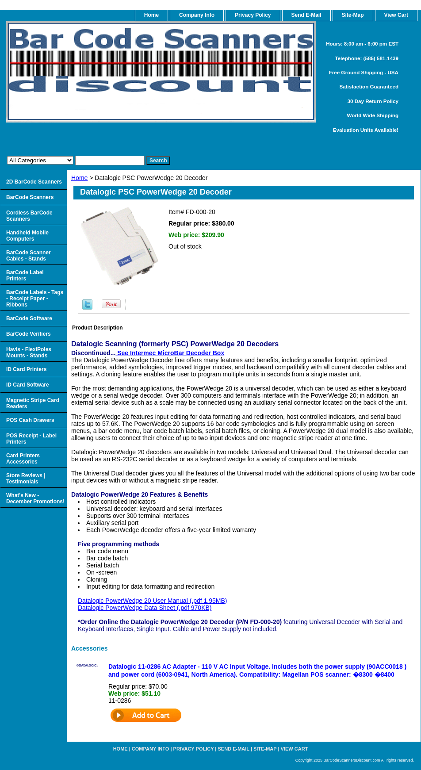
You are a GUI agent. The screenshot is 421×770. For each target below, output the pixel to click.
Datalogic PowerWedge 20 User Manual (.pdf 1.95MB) (152, 600)
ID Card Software (27, 385)
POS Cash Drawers (30, 420)
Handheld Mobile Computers (27, 236)
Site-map (264, 748)
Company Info (196, 15)
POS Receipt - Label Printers (31, 439)
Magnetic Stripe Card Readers (32, 403)
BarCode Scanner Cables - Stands (28, 255)
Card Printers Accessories (23, 458)
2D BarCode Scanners (34, 182)
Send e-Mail (233, 748)
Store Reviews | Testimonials (26, 478)
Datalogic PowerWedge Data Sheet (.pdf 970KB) (144, 607)
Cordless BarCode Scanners (29, 216)
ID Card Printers (26, 369)
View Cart (294, 748)
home (151, 15)
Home (79, 177)
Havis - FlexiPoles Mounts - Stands (28, 352)
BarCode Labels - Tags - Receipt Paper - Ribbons (34, 298)
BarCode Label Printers (25, 275)
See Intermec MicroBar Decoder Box (169, 352)
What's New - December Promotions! (35, 498)
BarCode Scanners (30, 197)
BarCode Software (29, 318)
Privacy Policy (253, 15)
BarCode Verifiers (28, 334)
